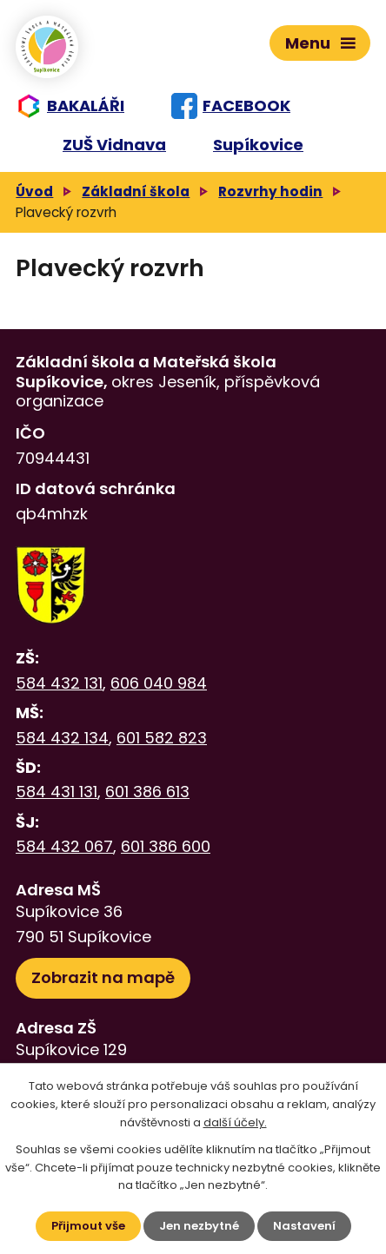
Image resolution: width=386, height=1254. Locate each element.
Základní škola (136, 191)
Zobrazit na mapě (103, 977)
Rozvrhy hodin (270, 191)
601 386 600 (165, 846)
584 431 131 (56, 791)
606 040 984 (158, 683)
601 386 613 (147, 791)
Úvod (34, 191)
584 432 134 (62, 738)
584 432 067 (64, 846)
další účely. (235, 1122)
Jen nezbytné (199, 1226)
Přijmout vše (88, 1226)
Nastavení (304, 1226)
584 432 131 (59, 683)
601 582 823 (161, 738)
